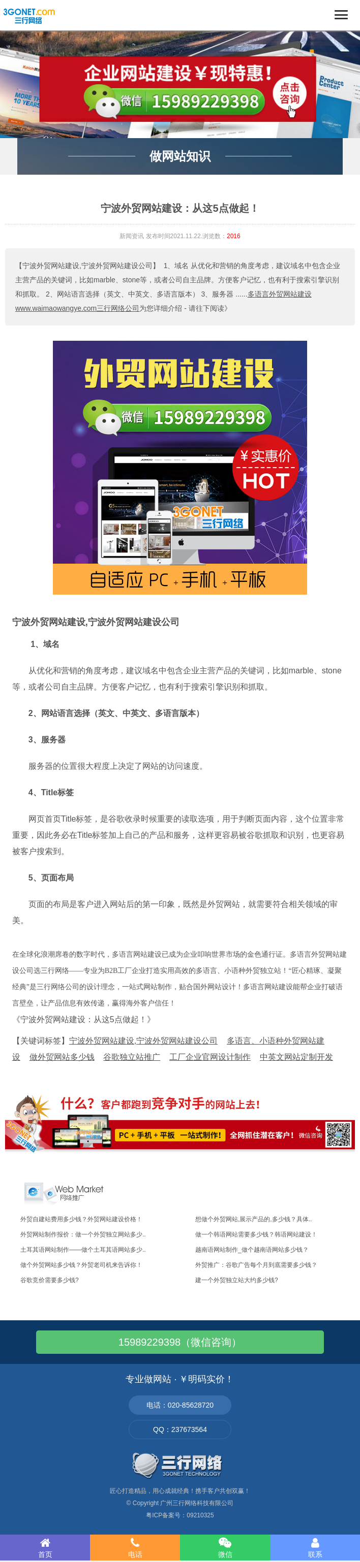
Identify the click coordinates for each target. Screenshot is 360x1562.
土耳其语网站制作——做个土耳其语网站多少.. (83, 1249)
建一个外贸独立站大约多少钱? (236, 1280)
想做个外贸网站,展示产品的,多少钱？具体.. (253, 1219)
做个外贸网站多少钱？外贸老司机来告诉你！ (81, 1264)
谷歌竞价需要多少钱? (49, 1280)
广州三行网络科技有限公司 (196, 1503)
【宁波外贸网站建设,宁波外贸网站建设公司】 (87, 266)
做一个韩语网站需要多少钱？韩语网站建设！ (256, 1234)
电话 (135, 1547)
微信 (225, 1547)
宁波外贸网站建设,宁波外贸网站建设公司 (95, 622)
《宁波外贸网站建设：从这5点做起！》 (83, 1019)
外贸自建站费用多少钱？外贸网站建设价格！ (81, 1219)
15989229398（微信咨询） (180, 1342)
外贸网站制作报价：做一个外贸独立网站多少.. (83, 1234)
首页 (45, 1547)
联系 (315, 1547)
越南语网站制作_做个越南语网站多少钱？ (252, 1249)
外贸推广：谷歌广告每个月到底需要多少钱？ (256, 1264)
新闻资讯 (131, 236)
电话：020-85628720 (180, 1405)
